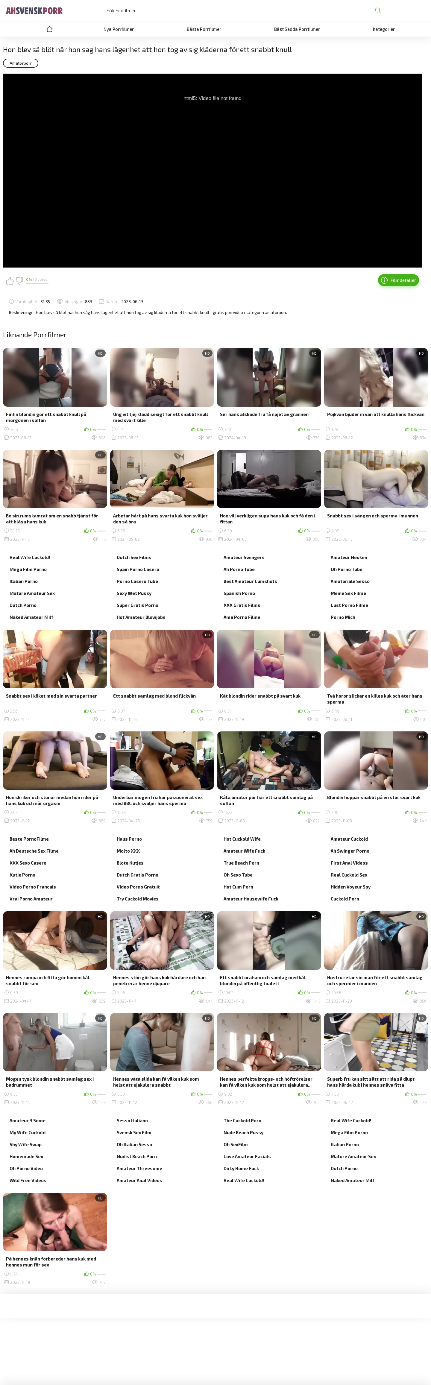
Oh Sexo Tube (238, 874)
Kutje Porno (22, 874)
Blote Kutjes (130, 862)
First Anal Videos (349, 862)
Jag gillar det (10, 281)
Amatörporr (21, 63)
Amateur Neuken (349, 557)
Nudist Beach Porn (137, 1156)
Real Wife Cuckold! (30, 557)
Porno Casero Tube (137, 581)
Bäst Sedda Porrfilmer (297, 29)
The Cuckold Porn (242, 1120)
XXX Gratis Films (242, 605)
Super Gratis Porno (137, 605)
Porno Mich (343, 617)
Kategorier (384, 29)
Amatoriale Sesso (350, 581)
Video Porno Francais (33, 886)
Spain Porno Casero (138, 569)
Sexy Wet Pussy (134, 593)
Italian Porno (24, 581)
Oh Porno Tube (346, 569)
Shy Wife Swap (26, 1144)
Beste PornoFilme (29, 839)
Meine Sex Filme (348, 593)
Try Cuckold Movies (138, 898)
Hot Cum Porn (238, 886)
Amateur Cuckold (349, 839)
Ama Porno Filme (242, 617)
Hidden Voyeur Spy (351, 886)
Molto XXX (128, 851)
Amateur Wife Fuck (244, 851)
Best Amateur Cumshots (250, 581)
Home (49, 29)
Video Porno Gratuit (138, 886)
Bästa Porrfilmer (204, 29)
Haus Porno (129, 839)
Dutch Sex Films (134, 557)
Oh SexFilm (236, 1144)
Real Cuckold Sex (349, 874)
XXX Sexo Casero (28, 862)
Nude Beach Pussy (243, 1132)
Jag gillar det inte (19, 281)
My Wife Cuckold (27, 1132)
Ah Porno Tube (239, 569)
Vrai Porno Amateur (31, 898)
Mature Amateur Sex (32, 593)
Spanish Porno (239, 593)
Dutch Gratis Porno (137, 874)
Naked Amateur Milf (31, 617)
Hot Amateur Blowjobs (141, 617)
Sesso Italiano (132, 1120)
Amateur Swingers (244, 557)
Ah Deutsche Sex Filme (34, 851)
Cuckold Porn (345, 898)
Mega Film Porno (28, 569)
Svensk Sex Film (134, 1132)
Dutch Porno (23, 605)
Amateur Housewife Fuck (251, 898)
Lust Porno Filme (349, 605)
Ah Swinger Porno (350, 851)
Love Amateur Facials (247, 1156)
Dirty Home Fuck (241, 1168)
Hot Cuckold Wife (242, 839)
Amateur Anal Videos (139, 1180)
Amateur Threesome (139, 1168)
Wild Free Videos (28, 1180)
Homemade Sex (26, 1156)
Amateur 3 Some (27, 1120)
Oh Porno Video (26, 1168)
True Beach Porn (241, 862)
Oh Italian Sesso (134, 1144)
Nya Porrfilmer (119, 29)
